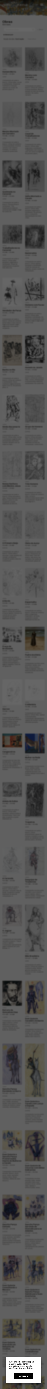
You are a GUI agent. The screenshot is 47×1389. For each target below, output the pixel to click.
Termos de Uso (26, 1368)
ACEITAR (23, 1376)
